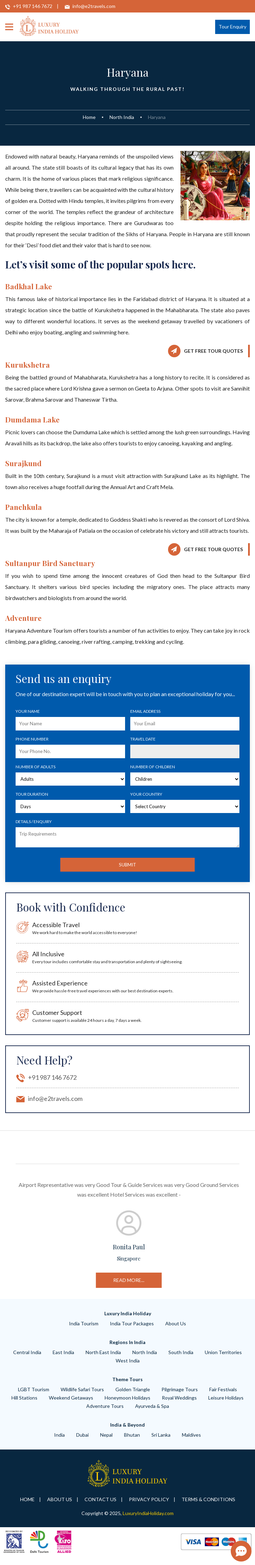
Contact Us (100, 1505)
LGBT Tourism (33, 1395)
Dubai (82, 1441)
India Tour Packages (132, 1329)
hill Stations (24, 1403)
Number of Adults (35, 766)
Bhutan (132, 1441)
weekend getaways (71, 1403)
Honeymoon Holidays (127, 1403)
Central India (27, 1358)
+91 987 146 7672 (32, 6)
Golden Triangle (132, 1395)
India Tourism (83, 1329)
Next (244, 1234)
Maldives (191, 1441)
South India (180, 1358)
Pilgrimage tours (179, 1395)
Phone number (32, 739)
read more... (210, 1280)
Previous (10, 1234)
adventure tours (105, 1412)
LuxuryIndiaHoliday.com (148, 1519)
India (59, 1441)
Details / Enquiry (34, 821)
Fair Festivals (223, 1395)
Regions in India (127, 1348)
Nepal (106, 1441)
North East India (103, 1358)
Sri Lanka (160, 1441)
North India (121, 117)
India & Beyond (127, 1431)
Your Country (146, 794)
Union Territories (223, 1358)
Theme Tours (127, 1385)
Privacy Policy (149, 1505)
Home (89, 117)
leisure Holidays (226, 1403)
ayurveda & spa (152, 1412)
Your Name (28, 711)
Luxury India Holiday (127, 1319)
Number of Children (152, 766)
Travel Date (143, 739)
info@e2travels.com (93, 6)
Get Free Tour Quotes (213, 351)
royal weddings (179, 1403)
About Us (175, 1329)
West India (128, 1366)
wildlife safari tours (82, 1395)
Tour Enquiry (232, 26)
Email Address (145, 711)
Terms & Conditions (208, 1505)
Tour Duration (32, 794)
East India (63, 1358)
